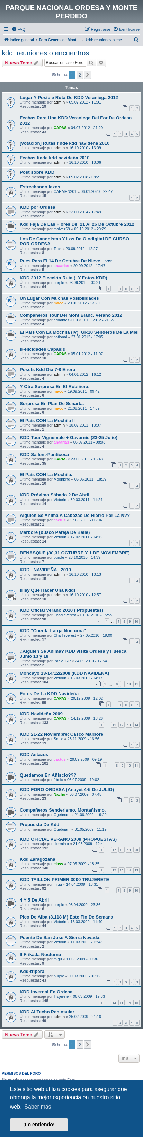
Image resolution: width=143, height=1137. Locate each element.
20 (136, 850)
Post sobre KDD (37, 172)
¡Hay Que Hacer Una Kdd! (47, 590)
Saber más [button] (37, 1107)
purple (59, 282)
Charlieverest (65, 615)
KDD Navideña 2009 (41, 713)
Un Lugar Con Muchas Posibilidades (59, 298)
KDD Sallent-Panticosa (44, 454)
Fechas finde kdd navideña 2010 (55, 157)
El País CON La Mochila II (47, 420)
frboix (58, 780)
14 (136, 725)
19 (129, 850)
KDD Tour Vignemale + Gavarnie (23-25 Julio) (68, 437)
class (58, 864)
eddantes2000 (66, 320)
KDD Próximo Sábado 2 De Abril (54, 495)
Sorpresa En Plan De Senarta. (52, 403)
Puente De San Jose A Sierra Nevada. (60, 937)
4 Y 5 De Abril (34, 900)
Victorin (60, 500)
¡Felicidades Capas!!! (43, 349)
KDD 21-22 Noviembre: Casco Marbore (61, 734)
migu (58, 884)
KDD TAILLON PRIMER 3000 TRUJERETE (64, 879)
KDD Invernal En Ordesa (46, 991)
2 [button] (80, 75)
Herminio (61, 844)
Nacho (59, 794)
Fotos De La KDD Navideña (49, 693)
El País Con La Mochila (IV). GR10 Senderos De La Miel (79, 332)
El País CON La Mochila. (46, 474)
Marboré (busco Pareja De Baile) (55, 532)
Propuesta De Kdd (39, 824)
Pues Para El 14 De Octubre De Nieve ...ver (66, 260)
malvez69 (62, 229)
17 (114, 850)
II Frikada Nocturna (40, 954)
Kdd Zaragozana (37, 859)
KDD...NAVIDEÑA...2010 (45, 569)
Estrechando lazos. (40, 186)
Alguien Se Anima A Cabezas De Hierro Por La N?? (75, 515)
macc (58, 303)
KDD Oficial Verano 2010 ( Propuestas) (61, 610)
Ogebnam (62, 815)
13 (129, 725)
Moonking (62, 479)
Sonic (58, 739)
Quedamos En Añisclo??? (48, 775)
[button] (87, 75)
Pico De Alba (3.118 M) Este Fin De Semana (66, 917)
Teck (58, 249)
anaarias (61, 265)
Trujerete (61, 996)
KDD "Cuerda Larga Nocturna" (53, 630)
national (60, 337)
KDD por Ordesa (37, 207)
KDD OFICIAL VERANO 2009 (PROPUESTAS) (68, 839)
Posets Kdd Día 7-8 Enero (47, 369)
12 (121, 725)
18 (121, 850)
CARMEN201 (65, 191)
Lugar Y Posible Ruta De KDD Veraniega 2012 (69, 97)
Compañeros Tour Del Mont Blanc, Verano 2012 (71, 315)
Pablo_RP (62, 661)
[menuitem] (18, 29)
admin (59, 102)
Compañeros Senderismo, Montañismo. (63, 810)
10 (136, 621)
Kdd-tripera (32, 971)
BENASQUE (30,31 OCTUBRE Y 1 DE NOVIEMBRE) (75, 552)
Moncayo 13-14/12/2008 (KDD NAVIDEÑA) (64, 673)
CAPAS (60, 128)
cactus (60, 520)
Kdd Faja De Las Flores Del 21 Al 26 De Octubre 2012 (77, 224)
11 (136, 684)
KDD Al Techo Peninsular (47, 1011)
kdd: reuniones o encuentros (45, 53)
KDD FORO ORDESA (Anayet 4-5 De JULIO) (67, 789)
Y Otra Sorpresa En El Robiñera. (54, 386)
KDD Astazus (34, 754)
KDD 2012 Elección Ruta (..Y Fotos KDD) (63, 277)
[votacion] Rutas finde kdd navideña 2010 (64, 143)
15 (136, 870)
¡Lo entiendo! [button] (39, 1124)
